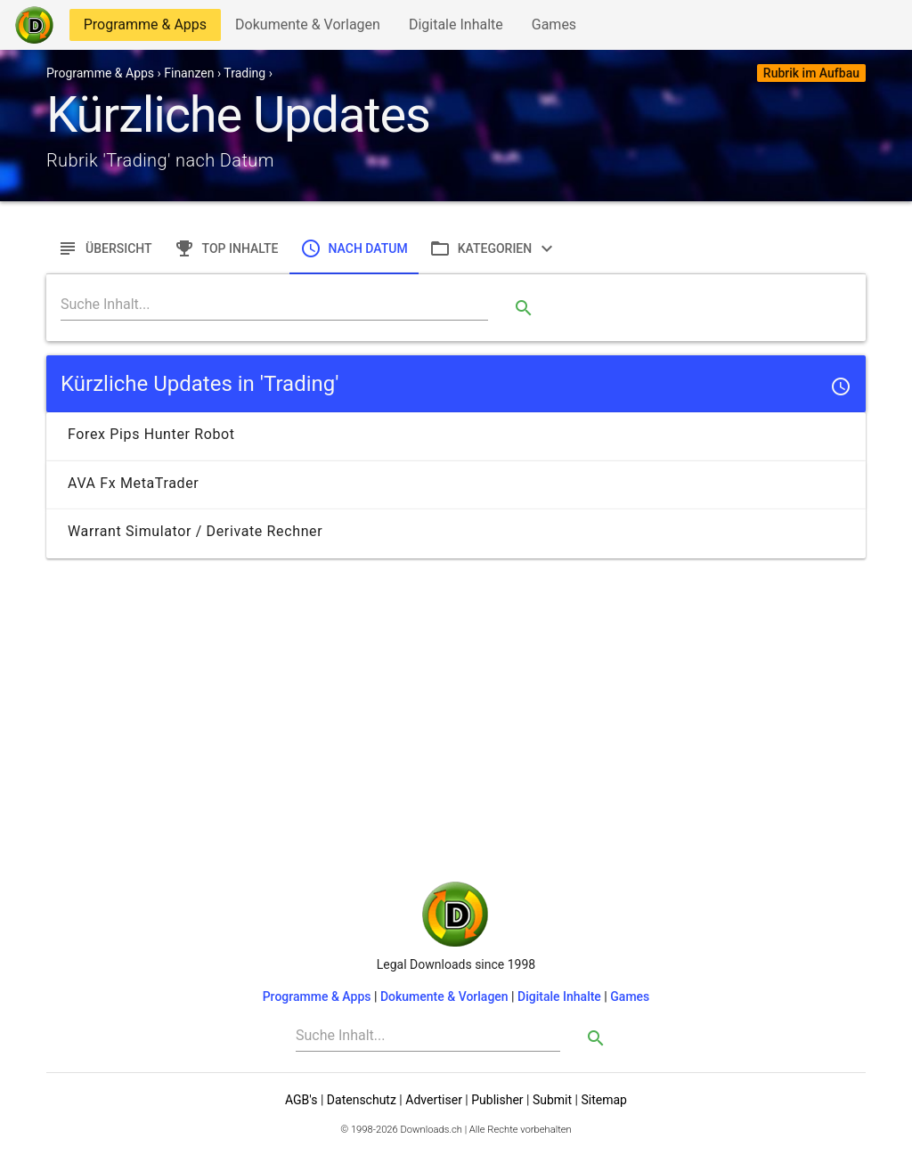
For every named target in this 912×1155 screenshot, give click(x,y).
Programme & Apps (145, 28)
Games (558, 28)
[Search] (274, 305)
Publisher (497, 1100)
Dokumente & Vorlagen (307, 28)
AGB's (301, 1100)
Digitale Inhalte (455, 28)
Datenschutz (361, 1100)
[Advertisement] (456, 690)
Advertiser (433, 1100)
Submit (552, 1100)
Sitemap (603, 1100)
